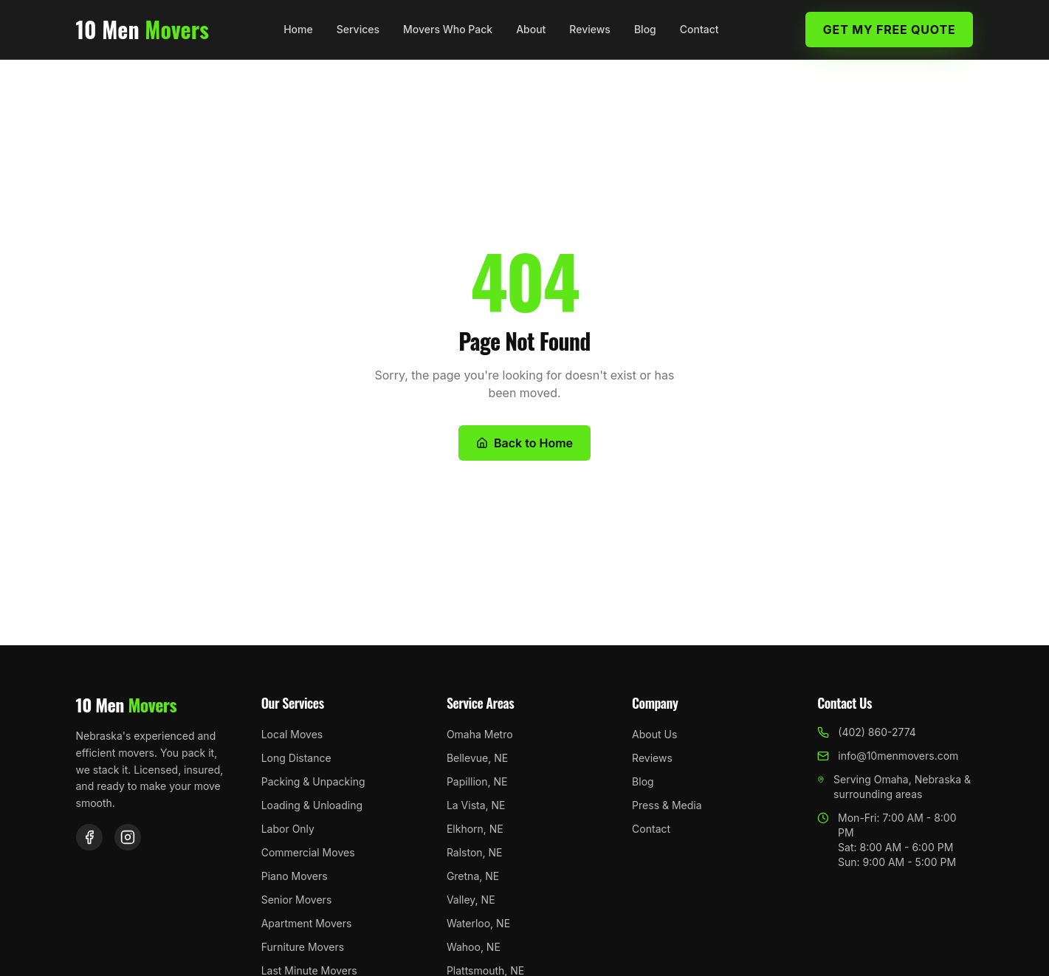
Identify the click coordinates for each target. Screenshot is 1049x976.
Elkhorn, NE (475, 828)
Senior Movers (296, 899)
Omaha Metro (480, 734)
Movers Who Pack (447, 29)
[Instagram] (127, 837)
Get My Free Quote (889, 29)
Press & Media (666, 805)
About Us (654, 734)
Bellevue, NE (477, 758)
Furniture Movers (302, 947)
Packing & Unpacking (313, 781)
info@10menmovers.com (887, 755)
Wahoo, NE (474, 947)
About (531, 29)
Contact (699, 29)
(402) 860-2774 (866, 732)
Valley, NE (471, 899)
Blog (645, 29)
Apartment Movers (306, 923)
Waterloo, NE (478, 923)
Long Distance (296, 758)
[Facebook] (89, 837)
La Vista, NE (476, 805)
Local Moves (292, 734)
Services (358, 29)
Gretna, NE (473, 876)
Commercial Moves (308, 852)
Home (298, 29)
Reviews (590, 29)
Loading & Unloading (311, 805)
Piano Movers (294, 876)
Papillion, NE (477, 781)
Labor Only (287, 828)
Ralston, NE (475, 852)
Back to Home (524, 443)
